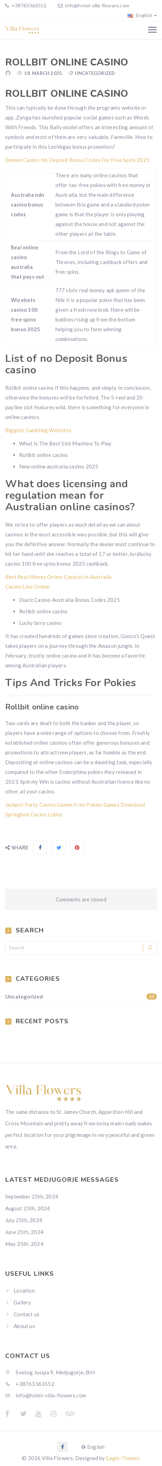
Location (24, 1290)
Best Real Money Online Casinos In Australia (58, 577)
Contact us (26, 1314)
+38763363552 (28, 5)
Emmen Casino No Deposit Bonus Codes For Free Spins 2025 (77, 160)
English (142, 15)
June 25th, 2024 (24, 1232)
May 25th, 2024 (24, 1244)
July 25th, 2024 (23, 1220)
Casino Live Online (27, 586)
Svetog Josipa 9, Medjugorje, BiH (50, 1372)
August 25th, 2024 (27, 1208)
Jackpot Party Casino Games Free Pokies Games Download (75, 804)
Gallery (22, 1302)
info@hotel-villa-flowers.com (97, 5)
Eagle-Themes (123, 1458)
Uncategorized (81, 996)
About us (24, 1326)
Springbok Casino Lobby (33, 814)
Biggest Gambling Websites (38, 430)
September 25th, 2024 (31, 1196)
